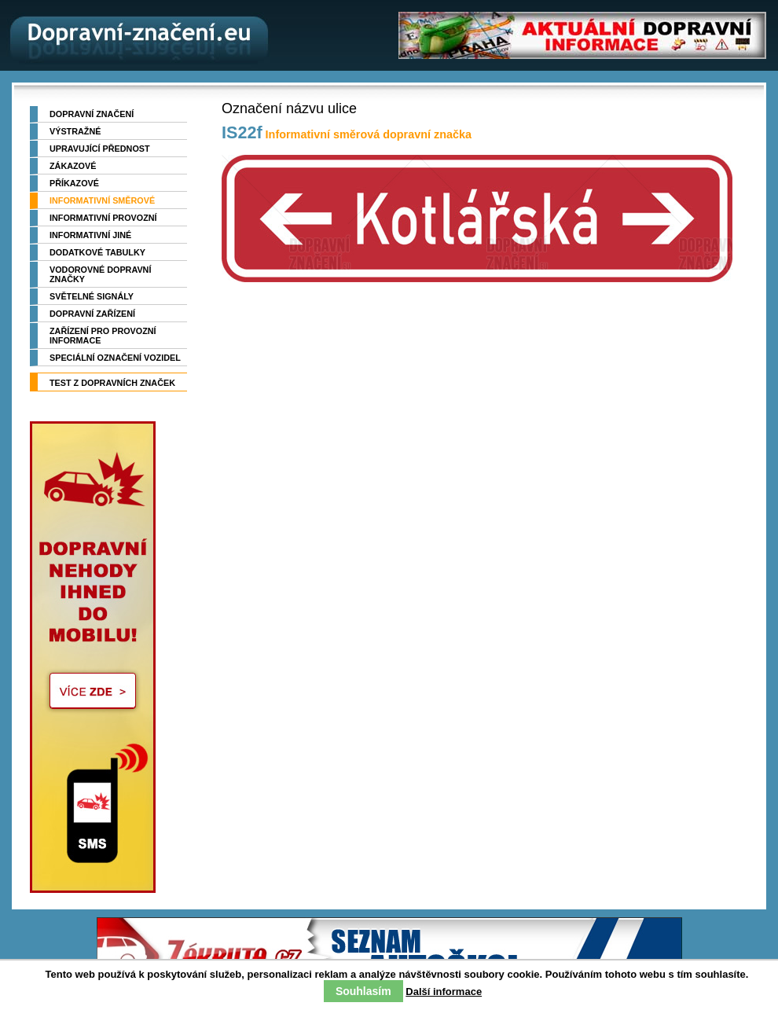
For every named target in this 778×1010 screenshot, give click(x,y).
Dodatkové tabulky (97, 252)
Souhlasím (363, 991)
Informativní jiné (90, 235)
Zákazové (73, 166)
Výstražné (75, 131)
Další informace (444, 991)
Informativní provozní (103, 217)
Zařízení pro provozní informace (103, 335)
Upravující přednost (100, 148)
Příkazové (74, 183)
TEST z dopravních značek (112, 382)
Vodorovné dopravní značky (100, 274)
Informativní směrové (102, 200)
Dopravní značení (92, 114)
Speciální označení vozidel (115, 357)
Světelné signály (92, 296)
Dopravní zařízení (92, 313)
